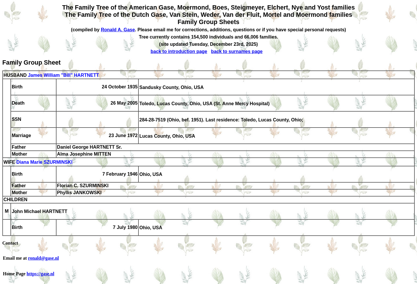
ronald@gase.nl (43, 258)
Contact (10, 243)
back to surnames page (237, 51)
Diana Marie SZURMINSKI (44, 162)
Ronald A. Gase (118, 29)
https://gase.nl (40, 273)
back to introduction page (179, 51)
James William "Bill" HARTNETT (63, 75)
